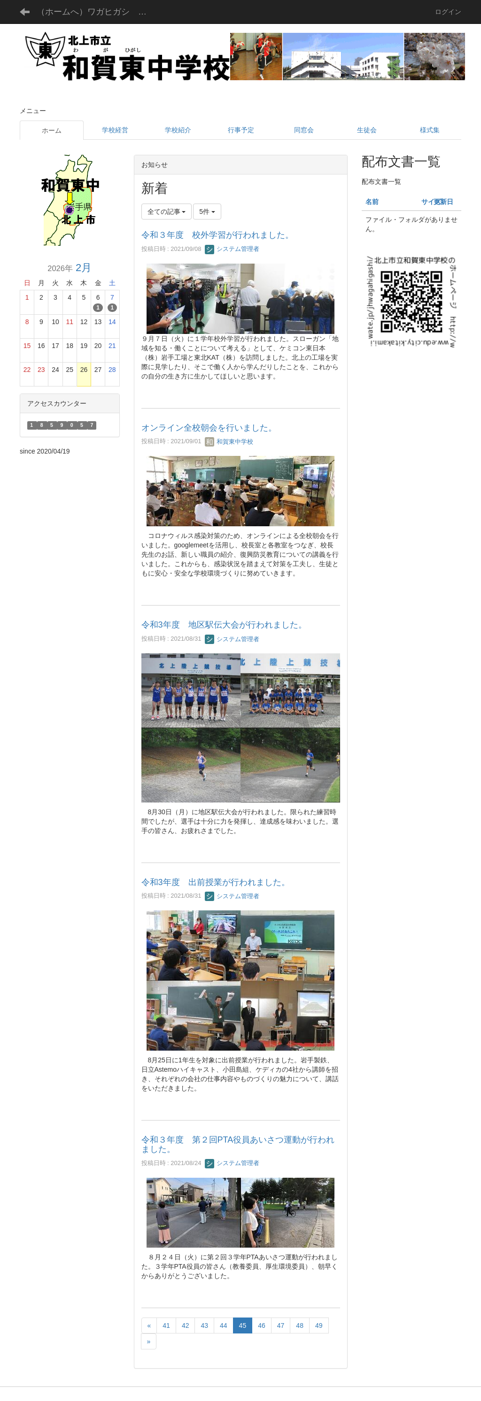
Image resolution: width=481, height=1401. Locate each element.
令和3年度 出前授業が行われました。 (215, 882)
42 (185, 1325)
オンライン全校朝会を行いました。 (209, 427)
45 (243, 1325)
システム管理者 (232, 248)
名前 (372, 201)
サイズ (431, 201)
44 (223, 1325)
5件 (207, 211)
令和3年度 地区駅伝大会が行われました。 (224, 624)
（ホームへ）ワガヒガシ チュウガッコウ (99, 11)
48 (299, 1325)
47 (281, 1325)
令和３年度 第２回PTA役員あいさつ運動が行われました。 (238, 1144)
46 (261, 1325)
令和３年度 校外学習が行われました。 (217, 235)
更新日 (443, 201)
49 (319, 1325)
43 (204, 1325)
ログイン (448, 11)
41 (166, 1325)
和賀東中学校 (229, 441)
